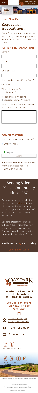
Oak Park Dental (16, 378)
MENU (4, 2)
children (22, 203)
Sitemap (31, 380)
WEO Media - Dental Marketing (29, 378)
